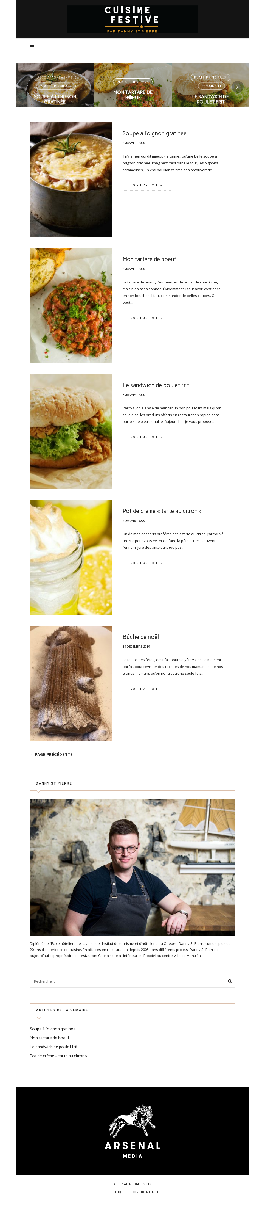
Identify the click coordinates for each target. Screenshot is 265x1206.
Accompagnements (55, 65)
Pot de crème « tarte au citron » (162, 510)
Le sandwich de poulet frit (210, 86)
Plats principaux (56, 73)
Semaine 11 (211, 73)
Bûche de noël (141, 636)
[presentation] (27, 87)
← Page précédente (55, 754)
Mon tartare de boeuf (132, 82)
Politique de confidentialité (135, 1192)
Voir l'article (55, 103)
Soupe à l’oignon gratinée (55, 86)
